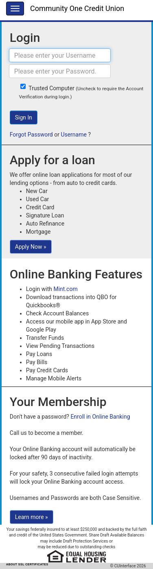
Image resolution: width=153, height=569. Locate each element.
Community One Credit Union (77, 8)
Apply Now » (30, 246)
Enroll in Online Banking (100, 416)
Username (74, 134)
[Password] (60, 71)
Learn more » (31, 517)
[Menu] (15, 8)
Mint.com (65, 289)
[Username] (60, 55)
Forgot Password (31, 134)
